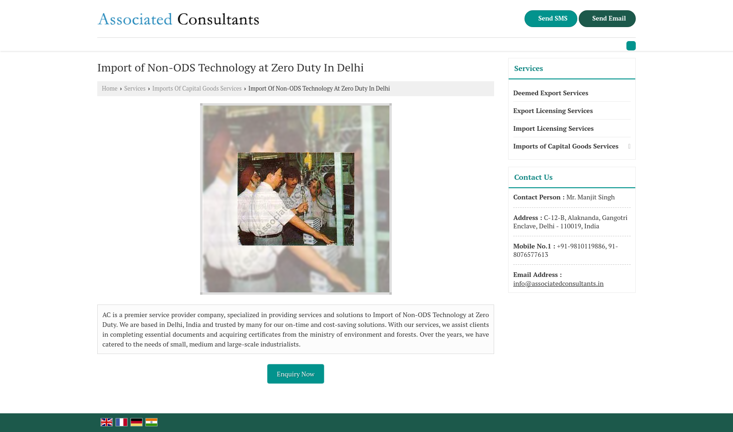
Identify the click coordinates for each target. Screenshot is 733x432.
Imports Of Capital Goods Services (197, 88)
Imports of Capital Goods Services (565, 146)
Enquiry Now (296, 373)
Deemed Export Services (551, 92)
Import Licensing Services (553, 128)
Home (109, 88)
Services (135, 88)
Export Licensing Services (553, 110)
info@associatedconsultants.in (558, 283)
